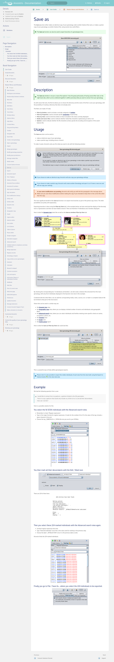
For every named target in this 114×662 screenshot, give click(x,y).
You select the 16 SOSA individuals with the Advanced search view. (17, 53)
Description (8, 46)
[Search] (48, 3)
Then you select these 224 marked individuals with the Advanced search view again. (17, 58)
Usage (7, 49)
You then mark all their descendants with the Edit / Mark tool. (17, 56)
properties (66, 114)
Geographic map (44, 309)
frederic (21, 14)
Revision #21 (8, 12)
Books (98, 3)
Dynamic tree (47, 212)
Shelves (88, 3)
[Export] (15, 37)
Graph (41, 320)
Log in (107, 3)
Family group (43, 322)
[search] (57, 3)
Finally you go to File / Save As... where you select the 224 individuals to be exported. (17, 60)
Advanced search (44, 313)
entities (73, 112)
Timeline (41, 317)
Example (8, 51)
